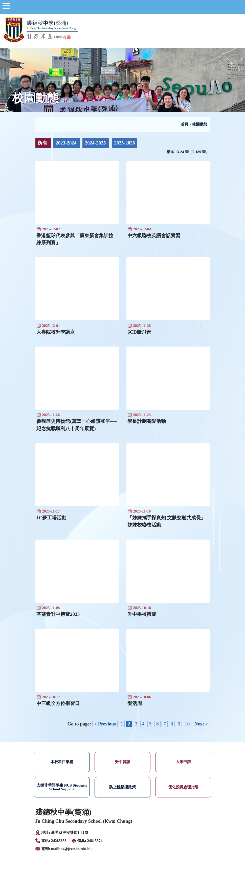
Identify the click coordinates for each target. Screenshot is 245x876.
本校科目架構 (62, 762)
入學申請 (183, 762)
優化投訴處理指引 (183, 787)
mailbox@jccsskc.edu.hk (71, 848)
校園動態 (199, 124)
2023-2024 (67, 142)
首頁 (184, 124)
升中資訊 (122, 762)
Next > (201, 723)
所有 (43, 142)
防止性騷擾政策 (122, 787)
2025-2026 (124, 142)
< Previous (105, 723)
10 (187, 723)
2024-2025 (96, 142)
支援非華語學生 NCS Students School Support (62, 787)
